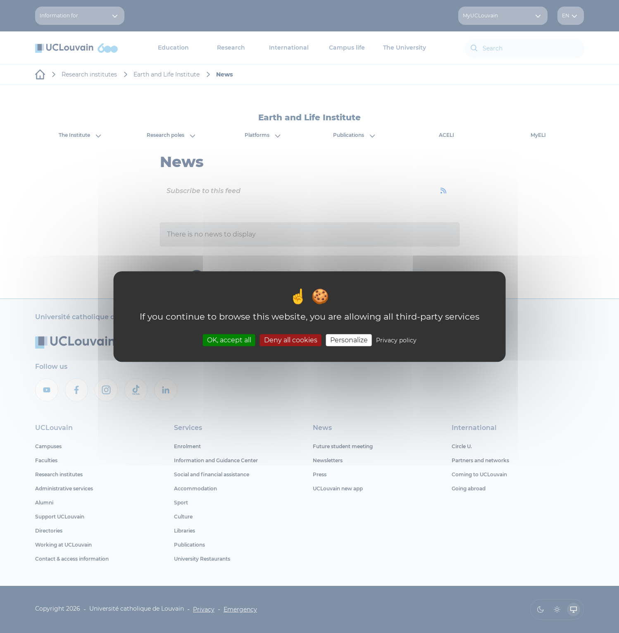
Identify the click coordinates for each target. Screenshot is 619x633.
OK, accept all (229, 340)
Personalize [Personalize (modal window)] (349, 340)
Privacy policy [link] (396, 340)
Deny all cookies (290, 340)
